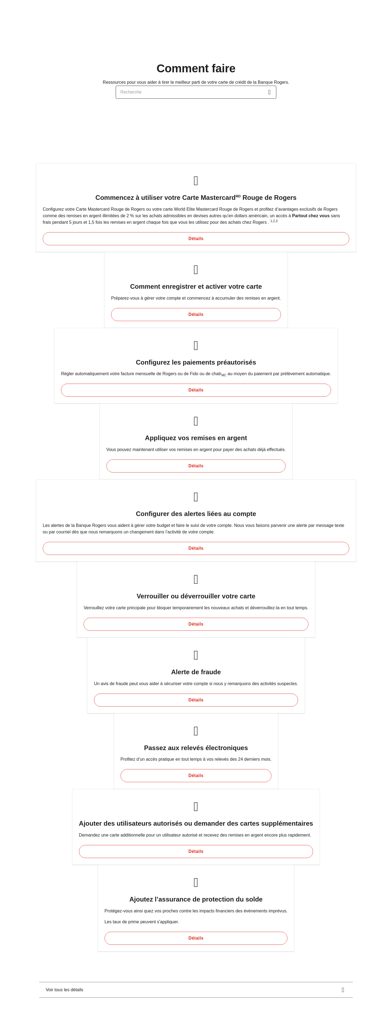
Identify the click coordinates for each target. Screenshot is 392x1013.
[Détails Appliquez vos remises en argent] (196, 466)
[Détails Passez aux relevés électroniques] (196, 775)
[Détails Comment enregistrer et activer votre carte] (196, 314)
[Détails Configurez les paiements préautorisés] (196, 390)
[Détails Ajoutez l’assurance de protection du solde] (196, 938)
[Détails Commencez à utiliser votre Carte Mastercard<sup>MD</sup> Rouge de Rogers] (196, 238)
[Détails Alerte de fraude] (196, 700)
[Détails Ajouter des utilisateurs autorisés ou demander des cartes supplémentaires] (196, 851)
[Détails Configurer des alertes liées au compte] (196, 548)
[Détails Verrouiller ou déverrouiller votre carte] (196, 624)
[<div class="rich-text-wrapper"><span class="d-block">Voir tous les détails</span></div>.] (196, 990)
